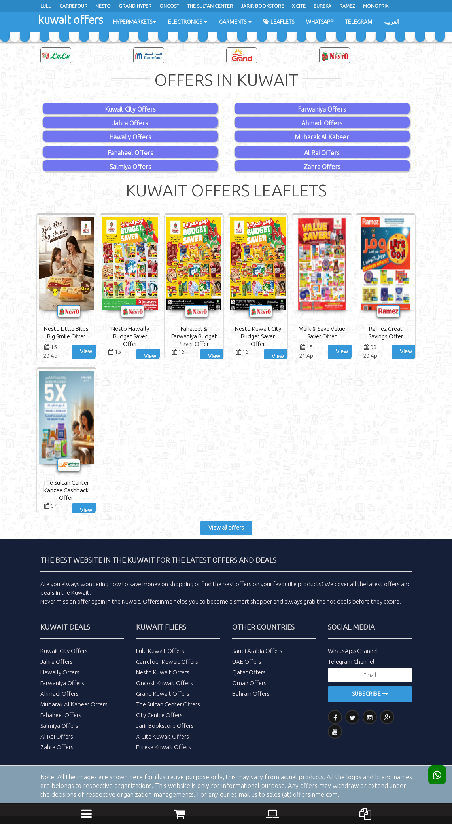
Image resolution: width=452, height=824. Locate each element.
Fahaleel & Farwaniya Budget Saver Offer (194, 336)
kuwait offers (70, 19)
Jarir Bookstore (262, 5)
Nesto (103, 5)
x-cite (299, 5)
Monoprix (375, 5)
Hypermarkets (134, 22)
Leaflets (278, 22)
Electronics (187, 22)
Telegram (358, 22)
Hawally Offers (130, 136)
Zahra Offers (322, 166)
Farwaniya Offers (322, 109)
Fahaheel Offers (130, 152)
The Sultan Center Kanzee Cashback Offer (66, 490)
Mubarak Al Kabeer (322, 136)
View (86, 351)
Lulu (45, 5)
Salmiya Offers (130, 166)
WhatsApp (319, 22)
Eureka (322, 5)
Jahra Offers (130, 123)
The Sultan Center (210, 5)
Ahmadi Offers (321, 123)
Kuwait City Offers (130, 109)
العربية (391, 22)
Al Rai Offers (322, 152)
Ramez (347, 5)
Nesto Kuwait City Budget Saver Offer (258, 336)
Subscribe (370, 694)
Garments (235, 22)
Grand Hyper (135, 5)
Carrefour (73, 5)
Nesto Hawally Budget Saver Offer (130, 336)
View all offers (226, 527)
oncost (169, 5)
